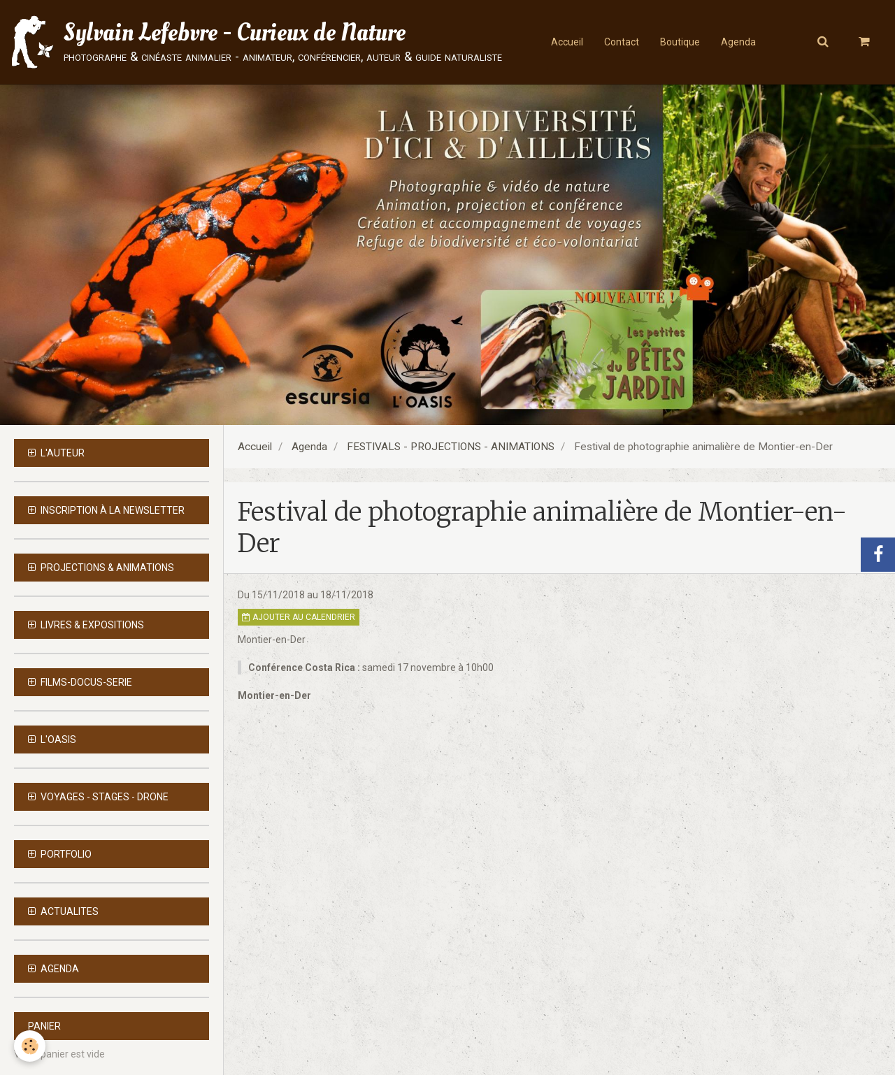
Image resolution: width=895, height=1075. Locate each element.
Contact (621, 42)
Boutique (680, 42)
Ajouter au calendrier (298, 617)
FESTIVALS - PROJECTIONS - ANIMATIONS (450, 446)
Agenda (738, 42)
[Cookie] (29, 1046)
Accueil (567, 42)
